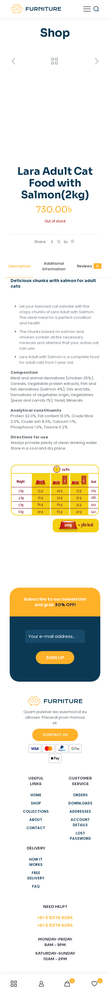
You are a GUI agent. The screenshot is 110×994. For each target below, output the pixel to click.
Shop (36, 803)
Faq (36, 886)
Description (20, 266)
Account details (80, 822)
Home (36, 794)
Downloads (80, 803)
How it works (36, 862)
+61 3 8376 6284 (55, 917)
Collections (36, 811)
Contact (35, 827)
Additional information (53, 266)
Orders (80, 794)
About (35, 819)
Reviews (89, 266)
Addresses (80, 811)
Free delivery (35, 875)
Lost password (80, 836)
